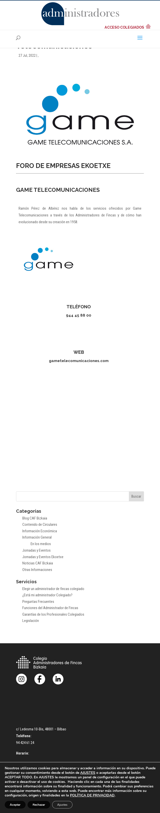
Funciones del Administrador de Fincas (50, 608)
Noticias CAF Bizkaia (37, 563)
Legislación (30, 620)
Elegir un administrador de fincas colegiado (53, 589)
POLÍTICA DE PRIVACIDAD (92, 795)
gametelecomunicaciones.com (79, 361)
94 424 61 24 (25, 742)
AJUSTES (87, 773)
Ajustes (62, 805)
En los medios (41, 544)
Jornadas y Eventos (36, 550)
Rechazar (39, 805)
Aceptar (15, 805)
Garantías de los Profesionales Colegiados (53, 614)
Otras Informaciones (37, 569)
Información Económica (39, 531)
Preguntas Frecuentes (38, 601)
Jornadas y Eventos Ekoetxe (42, 557)
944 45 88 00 (78, 315)
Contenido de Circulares (39, 524)
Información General (37, 537)
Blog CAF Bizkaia (34, 518)
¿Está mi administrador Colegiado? (47, 595)
